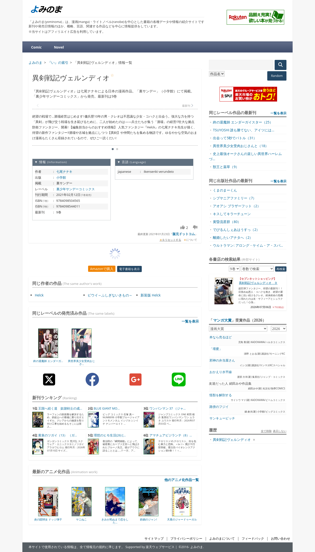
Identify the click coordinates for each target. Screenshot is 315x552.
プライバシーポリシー (186, 538)
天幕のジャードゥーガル (182, 519)
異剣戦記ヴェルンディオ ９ (258, 283)
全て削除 (266, 431)
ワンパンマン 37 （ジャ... (167, 408)
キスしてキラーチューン (232, 213)
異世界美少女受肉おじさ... (81, 362)
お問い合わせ (280, 538)
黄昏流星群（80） (227, 221)
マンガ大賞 (222, 320)
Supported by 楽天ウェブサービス (150, 547)
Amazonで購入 (101, 268)
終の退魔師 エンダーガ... (48, 361)
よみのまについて (222, 538)
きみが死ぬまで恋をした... (114, 521)
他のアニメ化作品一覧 (181, 479)
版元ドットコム (184, 234)
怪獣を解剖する (220, 395)
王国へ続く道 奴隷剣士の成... (60, 408)
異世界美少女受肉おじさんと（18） (240, 145)
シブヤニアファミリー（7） (234, 198)
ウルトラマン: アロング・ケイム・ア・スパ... (248, 245)
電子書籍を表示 (129, 269)
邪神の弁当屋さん (222, 360)
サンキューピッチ (222, 418)
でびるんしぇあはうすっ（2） (236, 229)
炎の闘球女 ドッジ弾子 (48, 519)
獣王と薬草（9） (226, 166)
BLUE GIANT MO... (107, 408)
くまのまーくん (225, 190)
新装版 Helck (150, 295)
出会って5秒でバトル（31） (235, 138)
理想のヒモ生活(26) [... (110, 435)
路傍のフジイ (219, 407)
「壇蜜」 (215, 349)
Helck (39, 295)
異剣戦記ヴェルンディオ (232, 439)
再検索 (280, 269)
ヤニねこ (81, 519)
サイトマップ (154, 538)
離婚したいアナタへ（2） (233, 237)
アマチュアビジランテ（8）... (170, 435)
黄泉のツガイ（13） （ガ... (57, 435)
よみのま (196, 547)
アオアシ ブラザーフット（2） (237, 206)
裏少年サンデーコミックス (75, 189)
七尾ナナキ (64, 171)
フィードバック (253, 538)
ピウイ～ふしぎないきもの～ (110, 295)
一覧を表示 (190, 321)
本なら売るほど (220, 337)
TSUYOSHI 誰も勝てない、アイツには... (243, 130)
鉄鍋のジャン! (148, 519)
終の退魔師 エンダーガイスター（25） (243, 122)
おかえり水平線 (220, 372)
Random (277, 76)
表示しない (279, 431)
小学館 (61, 177)
